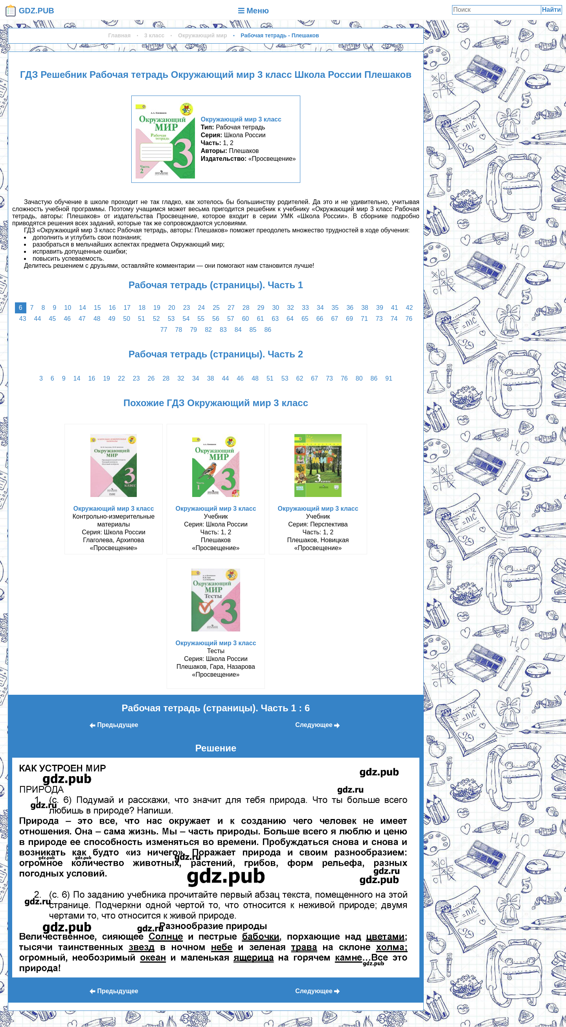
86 (267, 329)
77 (163, 329)
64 (290, 318)
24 (201, 307)
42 (409, 307)
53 (171, 318)
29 (261, 307)
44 (37, 318)
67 (334, 318)
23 (186, 307)
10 (67, 307)
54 (186, 318)
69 (349, 318)
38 (364, 307)
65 (305, 318)
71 (364, 318)
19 (156, 307)
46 (67, 318)
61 (260, 318)
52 (156, 318)
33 (305, 307)
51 (141, 318)
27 (231, 307)
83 (223, 329)
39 (379, 307)
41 (394, 307)
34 (320, 307)
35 (335, 307)
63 (275, 318)
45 (52, 318)
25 (216, 307)
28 (246, 307)
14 (82, 307)
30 (275, 307)
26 (151, 378)
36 (349, 307)
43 (22, 318)
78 (178, 329)
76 (408, 318)
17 (126, 307)
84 (238, 329)
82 (208, 329)
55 (200, 318)
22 (121, 378)
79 (193, 329)
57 (230, 318)
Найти (551, 9)
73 (379, 318)
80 (359, 378)
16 (112, 307)
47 (82, 318)
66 (319, 318)
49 (112, 318)
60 (245, 318)
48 (97, 318)
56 (215, 318)
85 (253, 329)
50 (126, 318)
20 (171, 307)
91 (388, 378)
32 (290, 307)
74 (394, 318)
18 (141, 307)
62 (299, 378)
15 (97, 307)
